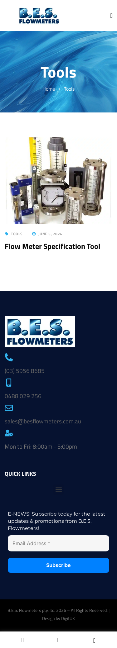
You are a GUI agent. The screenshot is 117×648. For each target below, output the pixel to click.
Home (48, 89)
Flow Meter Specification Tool (52, 246)
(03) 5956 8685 (25, 370)
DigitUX (68, 618)
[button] (58, 489)
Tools (17, 234)
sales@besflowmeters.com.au (43, 421)
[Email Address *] (58, 543)
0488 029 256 (23, 395)
